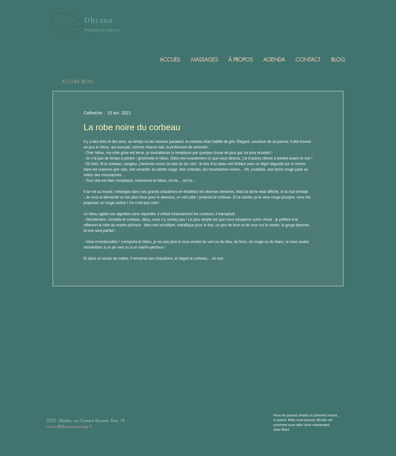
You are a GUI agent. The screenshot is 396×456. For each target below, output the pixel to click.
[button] (203, 59)
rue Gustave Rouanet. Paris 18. (100, 420)
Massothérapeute (102, 30)
